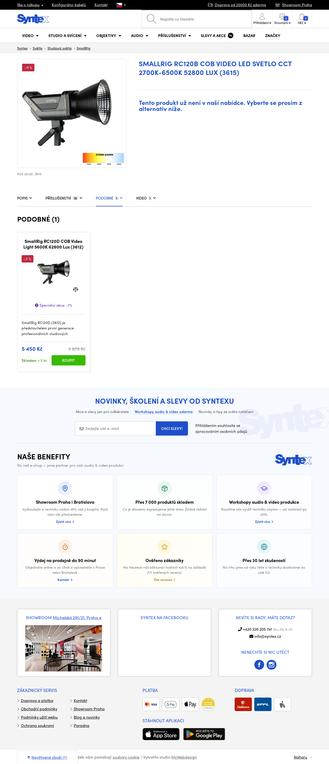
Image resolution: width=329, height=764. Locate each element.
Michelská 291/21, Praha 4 (77, 617)
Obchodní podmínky (39, 709)
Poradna (81, 725)
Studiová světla (59, 48)
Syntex (22, 48)
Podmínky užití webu (39, 717)
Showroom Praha (89, 709)
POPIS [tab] (24, 198)
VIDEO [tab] (146, 198)
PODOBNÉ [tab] (109, 198)
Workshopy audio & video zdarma (164, 411)
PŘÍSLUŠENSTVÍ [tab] (63, 198)
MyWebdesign (184, 757)
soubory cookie (126, 757)
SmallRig (83, 48)
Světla (38, 48)
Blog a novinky (87, 717)
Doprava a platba (37, 700)
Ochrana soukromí (37, 725)
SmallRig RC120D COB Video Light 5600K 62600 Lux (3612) (53, 244)
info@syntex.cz (267, 636)
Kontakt (101, 4)
